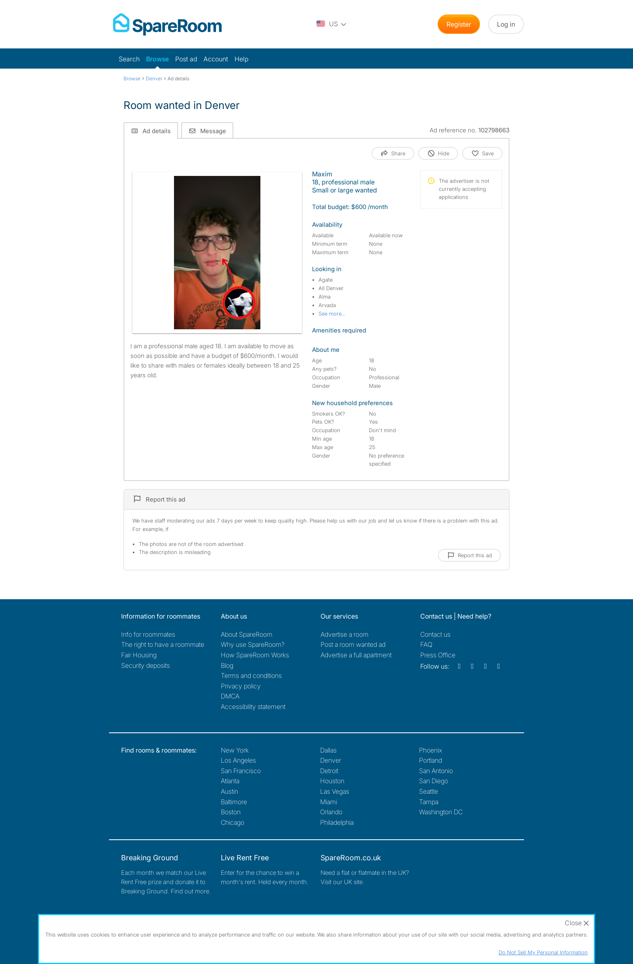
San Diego (433, 781)
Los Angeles (238, 760)
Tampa (428, 802)
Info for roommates (148, 634)
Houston (332, 781)
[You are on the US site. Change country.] (332, 24)
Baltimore (234, 802)
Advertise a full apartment (356, 655)
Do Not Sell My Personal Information (543, 952)
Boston (231, 812)
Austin (229, 791)
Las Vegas (334, 791)
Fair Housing (139, 655)
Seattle (428, 791)
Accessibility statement (253, 707)
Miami (328, 802)
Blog (227, 665)
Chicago (232, 822)
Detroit (329, 771)
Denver (330, 760)
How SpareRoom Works (255, 655)
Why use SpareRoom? (253, 644)
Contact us (435, 634)
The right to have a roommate (162, 644)
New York (235, 750)
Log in (506, 24)
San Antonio (436, 771)
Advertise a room (345, 634)
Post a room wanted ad (353, 644)
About (246, 634)
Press (437, 655)
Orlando (331, 812)
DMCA (230, 696)
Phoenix (430, 750)
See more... (332, 313)
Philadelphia (337, 822)
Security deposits (145, 665)
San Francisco (241, 771)
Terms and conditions (251, 675)
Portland (430, 760)
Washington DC (441, 812)
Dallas (328, 750)
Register (458, 24)
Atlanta (230, 781)
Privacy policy (241, 686)
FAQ (426, 644)
